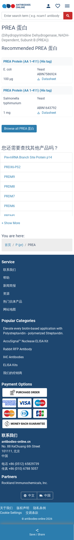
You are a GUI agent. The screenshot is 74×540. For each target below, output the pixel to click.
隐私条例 (39, 508)
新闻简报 (9, 285)
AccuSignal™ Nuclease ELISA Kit (25, 341)
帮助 (6, 278)
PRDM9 (9, 177)
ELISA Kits (10, 365)
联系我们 (9, 270)
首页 (8, 245)
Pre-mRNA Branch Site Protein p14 (28, 157)
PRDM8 (9, 186)
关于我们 (6, 508)
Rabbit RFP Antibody (17, 349)
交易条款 (32, 513)
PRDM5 (9, 216)
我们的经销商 (12, 373)
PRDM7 (9, 196)
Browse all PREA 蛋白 (19, 128)
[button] (11, 223)
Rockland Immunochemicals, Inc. (25, 483)
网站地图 (9, 309)
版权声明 (23, 508)
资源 (6, 293)
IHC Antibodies (13, 357)
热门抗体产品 (12, 301)
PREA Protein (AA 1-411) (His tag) (27, 61)
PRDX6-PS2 (12, 167)
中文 (29, 495)
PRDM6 (9, 206)
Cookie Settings (11, 513)
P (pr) (19, 245)
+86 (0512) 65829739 (24, 464)
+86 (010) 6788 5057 (23, 469)
